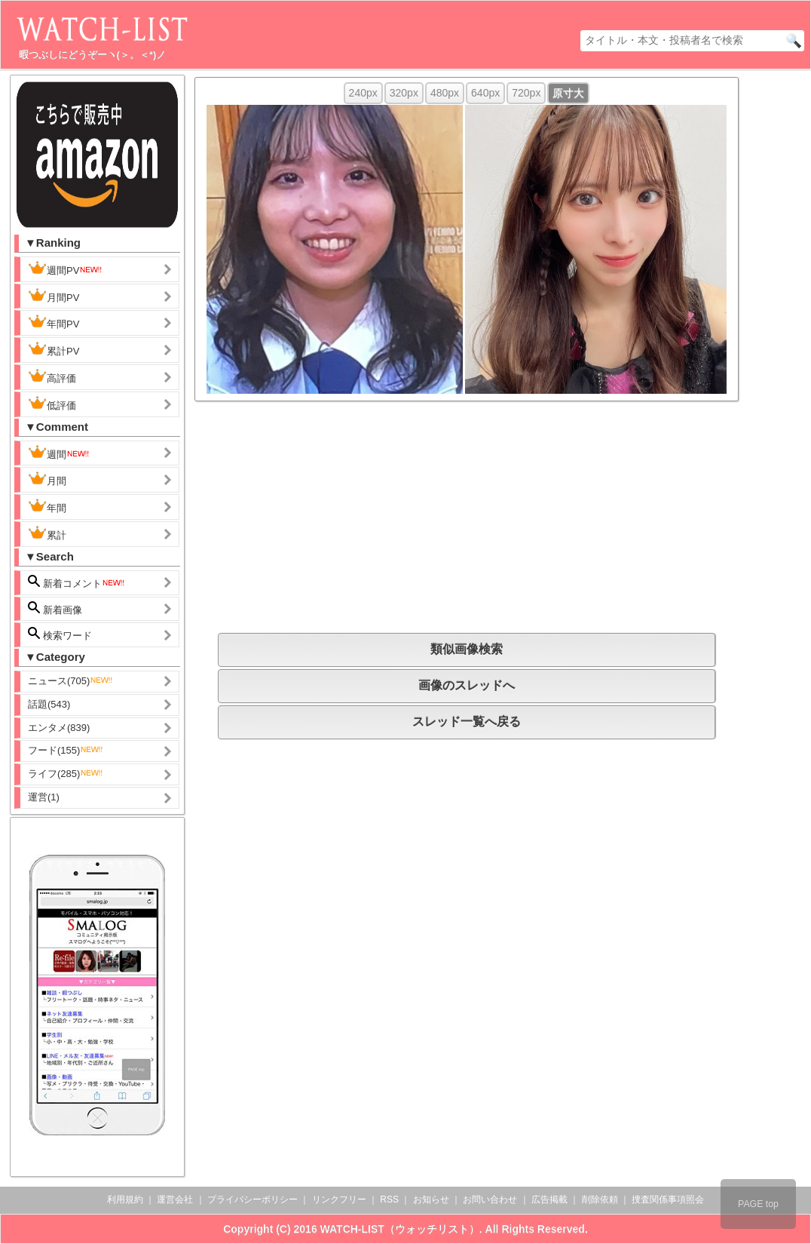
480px (444, 93)
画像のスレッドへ (466, 685)
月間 (47, 479)
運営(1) (44, 797)
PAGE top (758, 1204)
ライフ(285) (66, 773)
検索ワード (60, 634)
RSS (389, 1199)
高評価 (52, 376)
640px (485, 93)
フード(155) (66, 750)
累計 (47, 533)
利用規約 (125, 1199)
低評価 (52, 403)
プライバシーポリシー (252, 1199)
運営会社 (175, 1199)
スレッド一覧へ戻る (466, 721)
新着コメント (77, 582)
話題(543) (49, 704)
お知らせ (431, 1199)
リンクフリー (339, 1199)
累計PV (53, 349)
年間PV (53, 322)
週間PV (65, 268)
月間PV (53, 295)
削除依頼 (600, 1199)
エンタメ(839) (59, 727)
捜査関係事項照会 (668, 1199)
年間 (47, 506)
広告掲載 (549, 1199)
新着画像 (55, 608)
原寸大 (568, 93)
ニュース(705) (71, 681)
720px (526, 93)
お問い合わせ (490, 1199)
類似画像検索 (466, 649)
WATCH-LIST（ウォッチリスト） (399, 1229)
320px (404, 93)
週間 (59, 452)
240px (363, 93)
